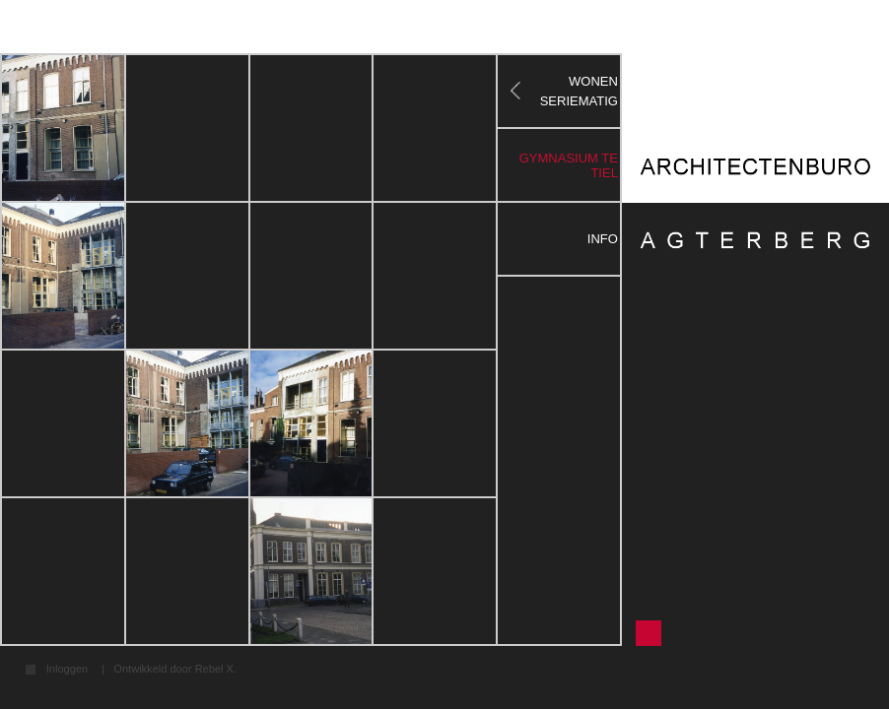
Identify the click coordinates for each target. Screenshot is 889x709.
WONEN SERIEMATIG (579, 91)
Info (602, 238)
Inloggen (67, 669)
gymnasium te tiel (568, 165)
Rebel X (214, 669)
